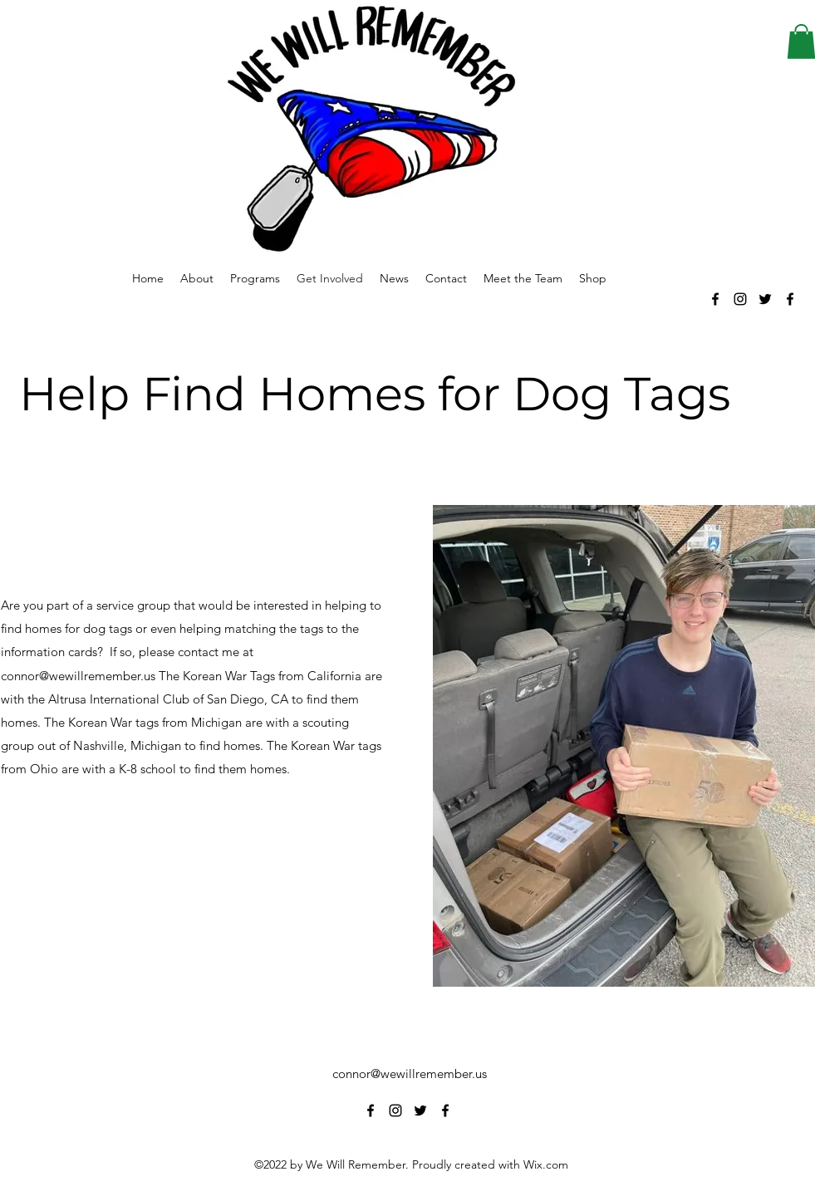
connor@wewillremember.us (409, 1073)
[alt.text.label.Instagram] (740, 299)
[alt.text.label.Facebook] (715, 299)
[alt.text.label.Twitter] (765, 299)
